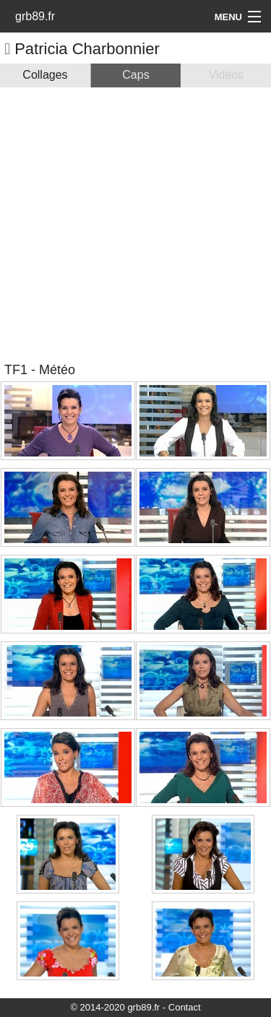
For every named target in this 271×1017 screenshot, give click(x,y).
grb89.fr (35, 16)
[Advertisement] (135, 222)
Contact (184, 1007)
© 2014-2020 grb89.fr (115, 1007)
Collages (44, 75)
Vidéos (226, 75)
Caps (135, 75)
